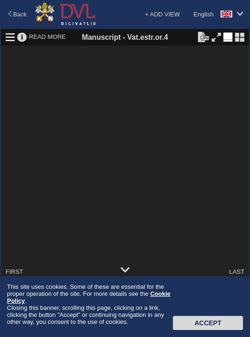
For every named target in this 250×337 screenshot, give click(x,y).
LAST (236, 271)
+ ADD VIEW (162, 14)
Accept (207, 323)
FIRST (14, 271)
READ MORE (47, 36)
